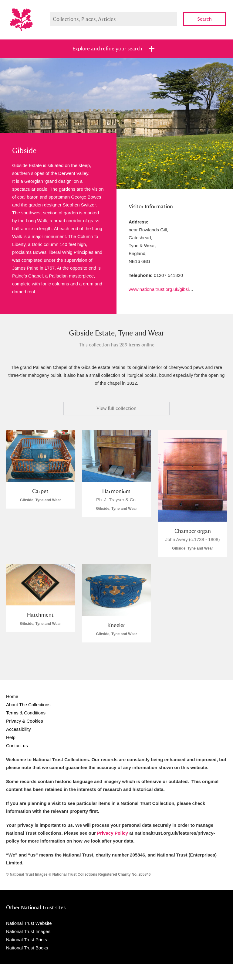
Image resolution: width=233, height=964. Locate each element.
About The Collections (28, 704)
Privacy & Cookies (24, 721)
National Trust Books (27, 947)
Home (12, 696)
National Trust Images (28, 931)
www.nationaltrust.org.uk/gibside (161, 289)
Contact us (17, 745)
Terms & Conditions (26, 712)
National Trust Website (29, 923)
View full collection (116, 408)
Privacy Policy (112, 833)
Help (10, 737)
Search (204, 19)
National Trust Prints (26, 939)
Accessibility (18, 729)
